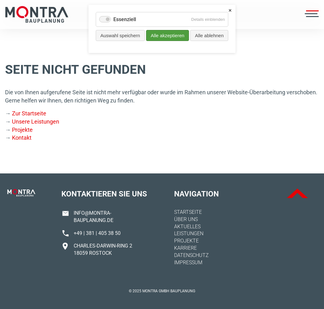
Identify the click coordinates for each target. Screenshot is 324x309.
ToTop (297, 193)
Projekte (22, 129)
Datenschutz (191, 255)
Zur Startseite (29, 113)
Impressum (188, 262)
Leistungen (188, 233)
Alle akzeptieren (168, 35)
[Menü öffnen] (311, 14)
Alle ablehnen (209, 35)
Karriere (185, 248)
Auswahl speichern (120, 35)
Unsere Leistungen (35, 121)
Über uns (186, 219)
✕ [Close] (230, 10)
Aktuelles (187, 227)
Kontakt (21, 137)
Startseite (188, 212)
